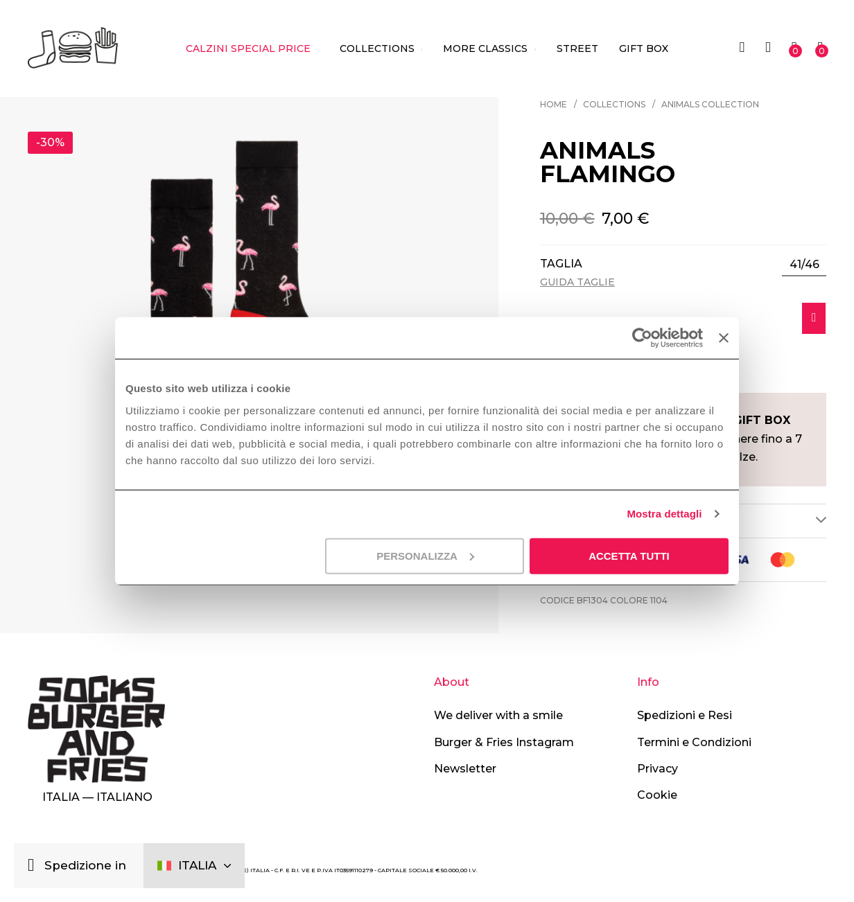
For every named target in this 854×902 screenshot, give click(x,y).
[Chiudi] (34, 865)
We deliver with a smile (498, 715)
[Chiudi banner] (724, 338)
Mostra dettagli (664, 514)
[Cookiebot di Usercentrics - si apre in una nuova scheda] (642, 338)
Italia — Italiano (97, 797)
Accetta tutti (629, 555)
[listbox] (804, 265)
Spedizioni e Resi (684, 715)
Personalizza (425, 555)
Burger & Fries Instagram (504, 742)
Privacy (657, 768)
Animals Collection (710, 104)
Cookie (657, 795)
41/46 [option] (804, 264)
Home (553, 104)
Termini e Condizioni (694, 742)
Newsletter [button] (465, 768)
